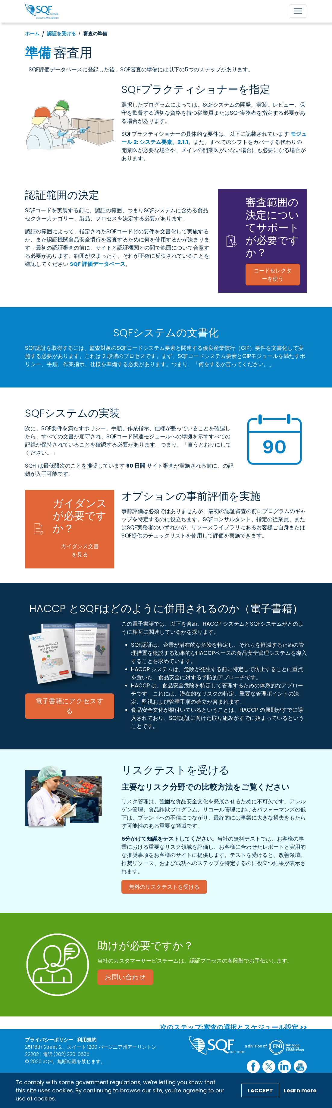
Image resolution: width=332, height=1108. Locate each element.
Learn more (300, 1090)
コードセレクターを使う (273, 274)
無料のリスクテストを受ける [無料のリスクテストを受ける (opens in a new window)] (164, 887)
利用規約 (86, 1039)
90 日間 (135, 465)
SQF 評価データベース (97, 264)
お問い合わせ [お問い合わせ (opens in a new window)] (125, 977)
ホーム (32, 33)
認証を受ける (61, 33)
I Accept (260, 1090)
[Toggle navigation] (298, 11)
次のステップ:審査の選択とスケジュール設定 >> (233, 1027)
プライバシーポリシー (49, 1039)
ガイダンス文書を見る (80, 550)
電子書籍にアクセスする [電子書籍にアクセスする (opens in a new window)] (70, 706)
